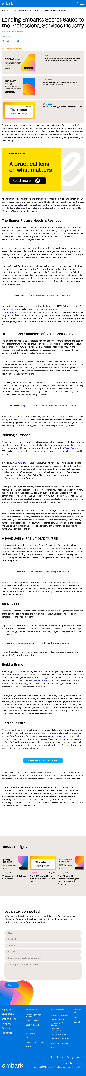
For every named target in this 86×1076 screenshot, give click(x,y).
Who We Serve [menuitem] (9, 1019)
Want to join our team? (43, 760)
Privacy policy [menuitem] (68, 1063)
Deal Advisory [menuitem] (31, 1029)
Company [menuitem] (6, 1023)
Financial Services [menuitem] (57, 1020)
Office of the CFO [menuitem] (32, 1038)
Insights (11, 11)
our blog (24, 683)
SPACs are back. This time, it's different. (14, 877)
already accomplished (61, 736)
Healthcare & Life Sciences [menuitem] (57, 1024)
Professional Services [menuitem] (58, 1034)
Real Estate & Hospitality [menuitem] (60, 1039)
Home (4, 11)
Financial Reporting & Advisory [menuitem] (33, 1015)
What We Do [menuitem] (8, 1014)
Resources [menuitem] (7, 1033)
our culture (20, 205)
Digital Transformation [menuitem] (34, 1020)
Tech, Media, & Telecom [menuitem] (59, 1043)
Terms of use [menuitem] (79, 1063)
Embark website (43, 680)
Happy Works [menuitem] (8, 1009)
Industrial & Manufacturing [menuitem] (56, 1029)
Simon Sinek (70, 448)
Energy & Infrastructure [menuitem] (59, 1015)
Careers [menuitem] (6, 1028)
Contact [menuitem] (77, 1022)
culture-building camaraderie (15, 312)
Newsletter (33, 873)
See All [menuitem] (28, 1047)
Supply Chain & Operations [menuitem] (35, 1042)
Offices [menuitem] (76, 1018)
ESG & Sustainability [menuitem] (33, 1025)
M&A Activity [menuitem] (30, 1034)
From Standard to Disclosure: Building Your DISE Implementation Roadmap (69, 880)
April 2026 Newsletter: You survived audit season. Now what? (42, 879)
